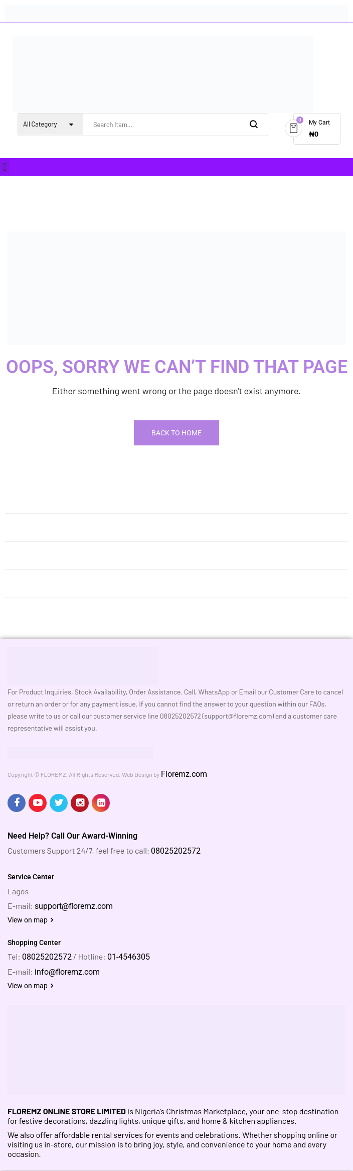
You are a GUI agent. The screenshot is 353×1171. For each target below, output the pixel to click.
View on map (30, 920)
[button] (5, 167)
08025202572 (176, 851)
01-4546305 (128, 957)
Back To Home (176, 433)
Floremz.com (184, 774)
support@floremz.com (74, 906)
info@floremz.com (67, 972)
